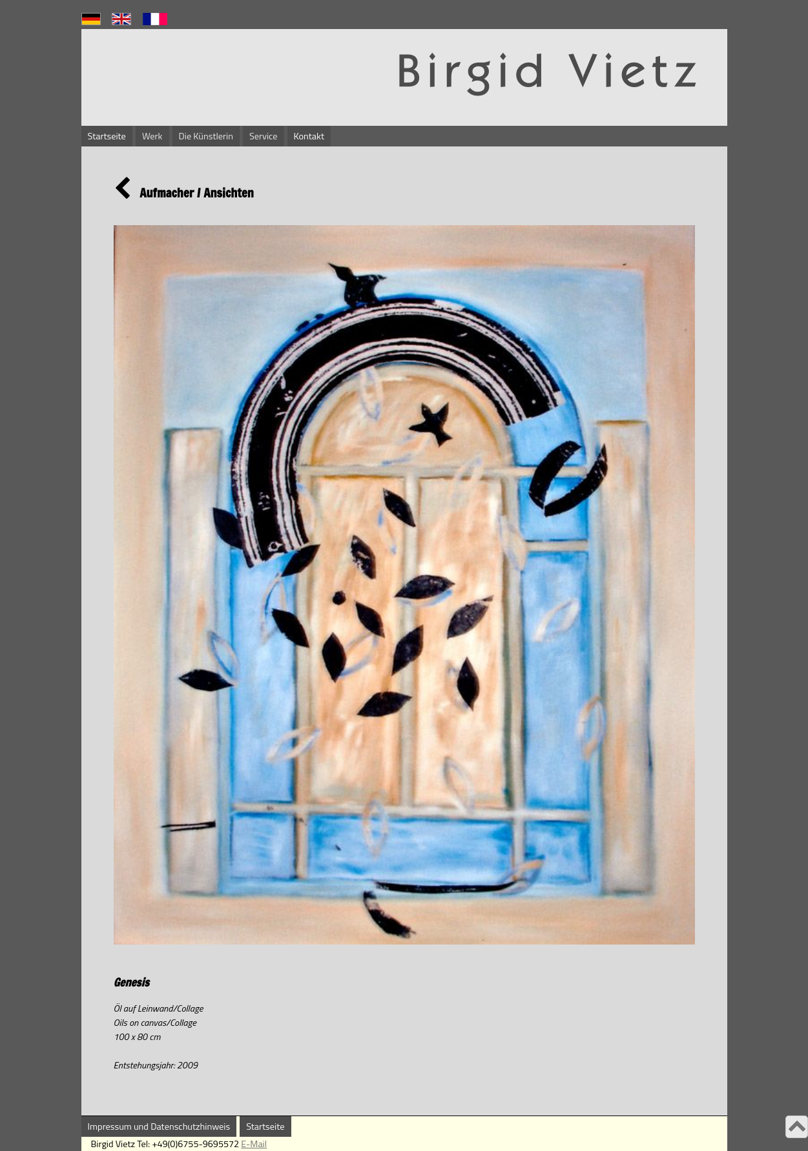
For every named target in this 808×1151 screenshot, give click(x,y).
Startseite (107, 136)
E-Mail (254, 1144)
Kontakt (309, 136)
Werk (152, 136)
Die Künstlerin (206, 136)
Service (263, 136)
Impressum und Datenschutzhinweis (159, 1126)
